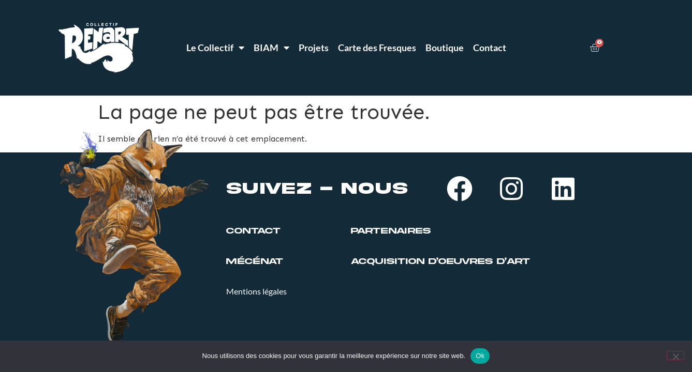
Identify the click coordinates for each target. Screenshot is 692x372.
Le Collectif (215, 47)
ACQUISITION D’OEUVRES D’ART (440, 261)
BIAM (271, 47)
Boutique (444, 47)
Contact (489, 47)
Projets (314, 47)
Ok (480, 356)
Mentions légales (256, 291)
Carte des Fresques (377, 47)
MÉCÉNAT (254, 261)
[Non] (675, 355)
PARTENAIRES (391, 231)
